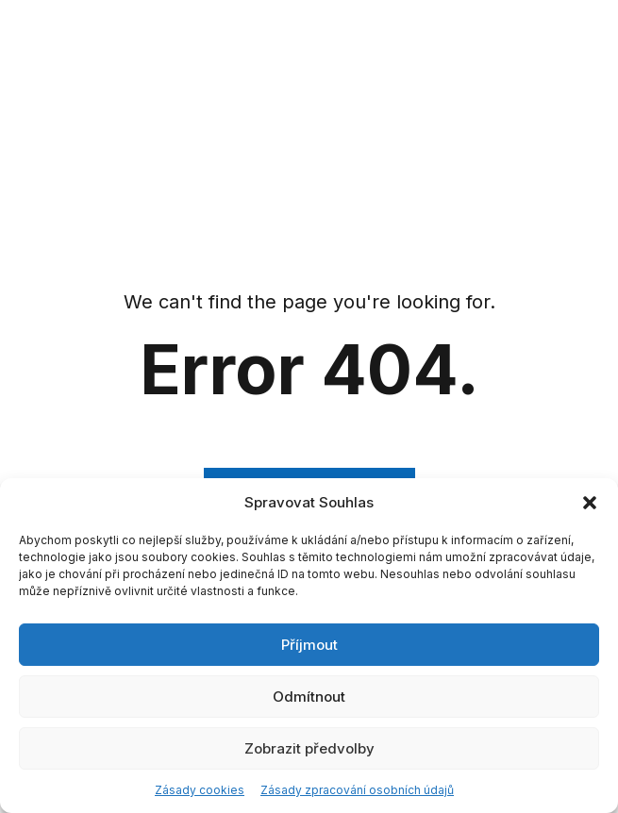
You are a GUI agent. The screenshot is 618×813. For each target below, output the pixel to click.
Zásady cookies (199, 790)
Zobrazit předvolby (309, 748)
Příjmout (309, 645)
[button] (589, 502)
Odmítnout (309, 696)
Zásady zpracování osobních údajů (357, 790)
